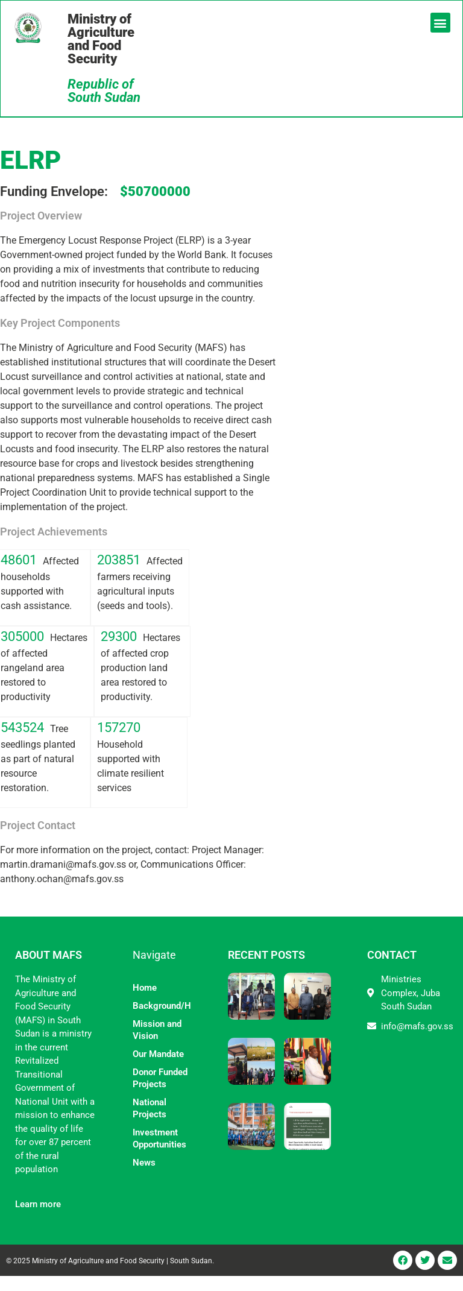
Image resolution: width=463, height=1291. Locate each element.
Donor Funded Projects (160, 1093)
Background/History (162, 1020)
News (144, 1177)
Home (145, 1002)
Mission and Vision (157, 1045)
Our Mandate (158, 1069)
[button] (439, 24)
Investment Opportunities (159, 1153)
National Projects (149, 1123)
